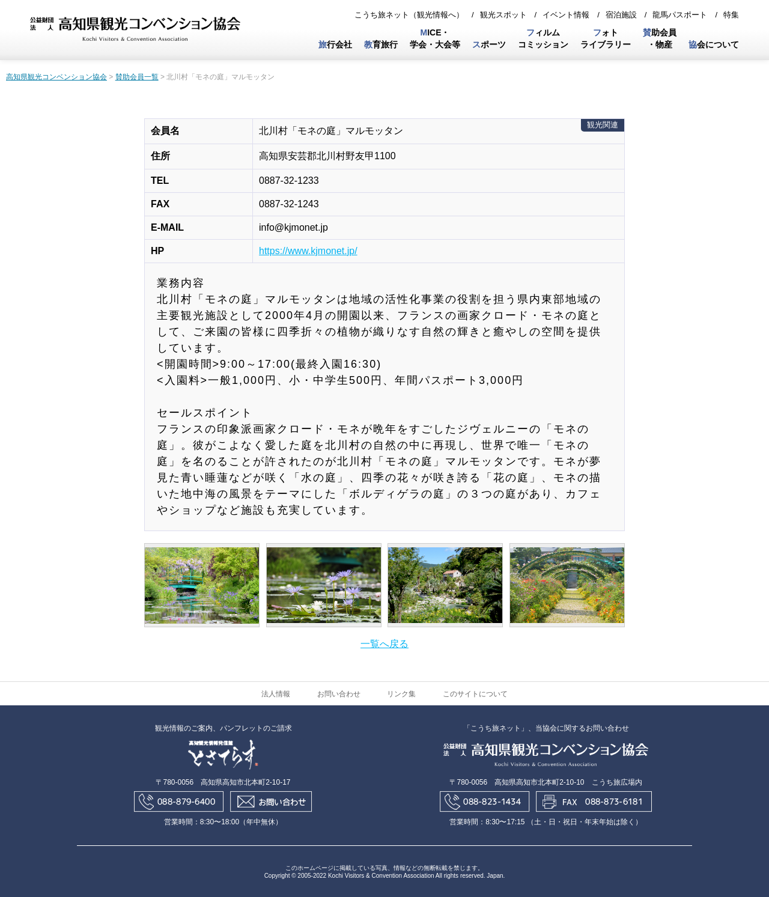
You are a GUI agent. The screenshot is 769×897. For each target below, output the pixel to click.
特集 (731, 14)
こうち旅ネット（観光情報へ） (409, 14)
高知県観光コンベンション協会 (56, 77)
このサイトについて (475, 694)
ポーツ (489, 44)
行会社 (335, 44)
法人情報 (275, 694)
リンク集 (401, 694)
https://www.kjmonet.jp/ (308, 251)
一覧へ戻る (384, 644)
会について (713, 44)
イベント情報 (566, 14)
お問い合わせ (338, 694)
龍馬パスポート (679, 14)
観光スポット (503, 14)
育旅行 (381, 44)
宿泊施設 (621, 14)
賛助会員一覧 (137, 77)
